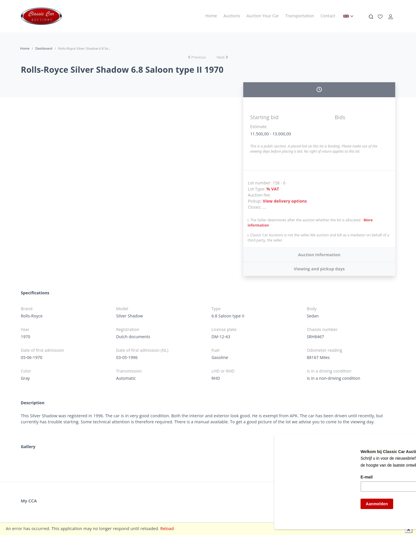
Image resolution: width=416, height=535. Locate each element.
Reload (167, 528)
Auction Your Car (263, 15)
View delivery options (285, 201)
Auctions (232, 15)
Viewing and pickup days (319, 269)
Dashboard (43, 48)
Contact (328, 15)
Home (211, 15)
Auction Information (319, 254)
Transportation (299, 15)
